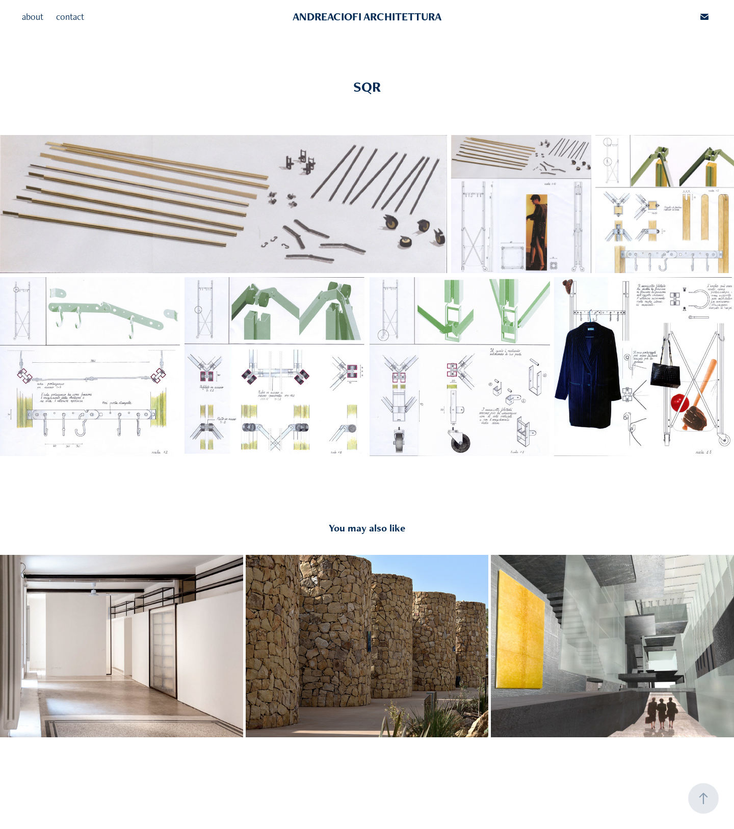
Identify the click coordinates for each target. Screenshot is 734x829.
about (32, 16)
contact (70, 16)
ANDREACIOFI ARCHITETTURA (367, 16)
